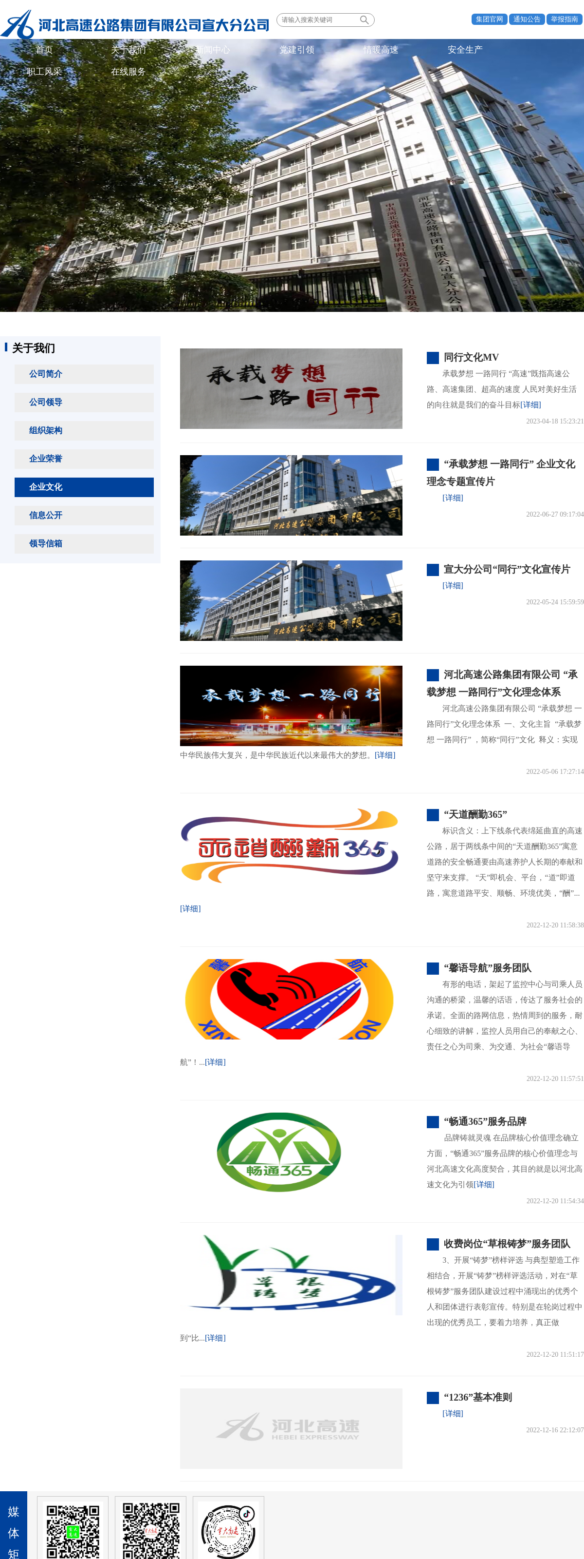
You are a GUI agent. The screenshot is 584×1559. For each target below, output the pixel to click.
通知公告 (527, 19)
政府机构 (33, 1485)
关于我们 (80, 51)
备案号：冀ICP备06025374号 (292, 1527)
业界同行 (154, 1485)
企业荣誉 (45, 458)
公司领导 (45, 402)
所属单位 (94, 1485)
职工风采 (341, 51)
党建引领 (184, 51)
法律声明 (556, 1485)
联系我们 (515, 1485)
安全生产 (289, 51)
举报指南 (564, 19)
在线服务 (393, 51)
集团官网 (489, 19)
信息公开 (45, 515)
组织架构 (45, 430)
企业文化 (45, 487)
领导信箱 (45, 543)
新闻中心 (132, 51)
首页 (28, 51)
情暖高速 (237, 51)
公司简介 (45, 374)
